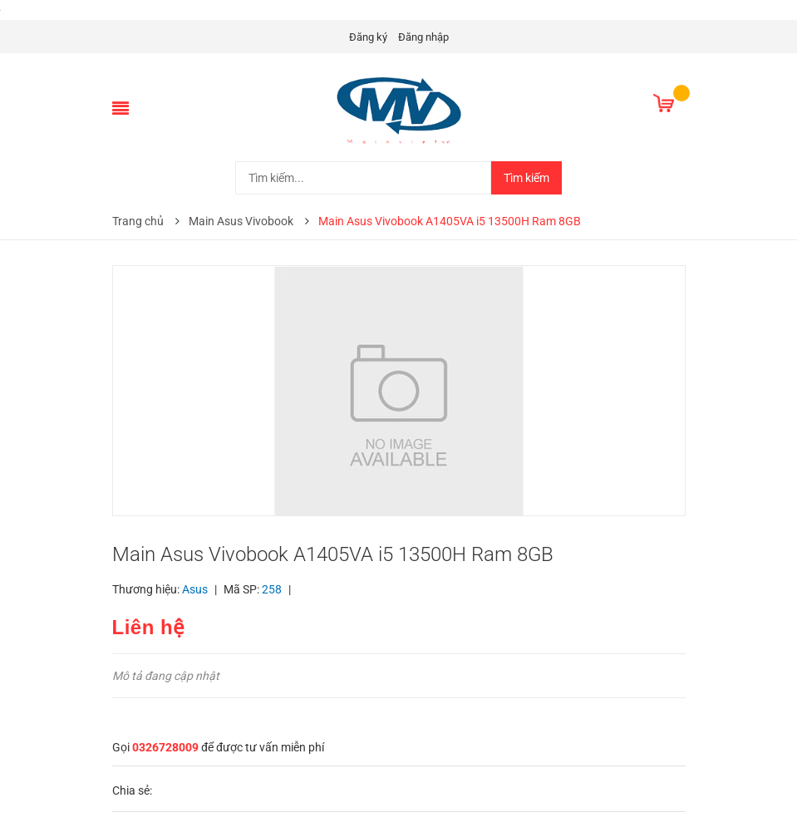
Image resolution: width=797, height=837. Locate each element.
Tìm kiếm (526, 178)
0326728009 (165, 747)
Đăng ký (368, 37)
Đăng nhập (423, 37)
